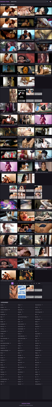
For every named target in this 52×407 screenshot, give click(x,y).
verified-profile (39, 350)
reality (37, 321)
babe (2, 317)
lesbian (20, 343)
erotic (2, 355)
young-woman (39, 384)
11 (31, 283)
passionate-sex (39, 305)
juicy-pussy (21, 331)
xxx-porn (38, 379)
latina (20, 341)
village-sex (38, 355)
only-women (21, 372)
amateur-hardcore (5, 309)
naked (20, 360)
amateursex (3, 314)
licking (20, 345)
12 (34, 283)
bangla (3, 321)
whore (37, 365)
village (37, 353)
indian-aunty (21, 326)
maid (20, 348)
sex (37, 329)
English (50, 1)
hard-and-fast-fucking (23, 317)
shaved (37, 336)
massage (20, 355)
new (20, 365)
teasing (37, 348)
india (20, 319)
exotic (2, 362)
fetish (2, 369)
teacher (37, 345)
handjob (21, 312)
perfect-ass (38, 309)
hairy (20, 307)
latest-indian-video (22, 338)
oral (19, 374)
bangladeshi (3, 324)
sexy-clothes (38, 333)
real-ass (38, 317)
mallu (20, 353)
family (2, 365)
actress (2, 305)
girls (2, 384)
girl (2, 377)
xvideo (37, 372)
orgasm (20, 377)
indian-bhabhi (22, 329)
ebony (2, 353)
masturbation (21, 357)
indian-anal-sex (22, 324)
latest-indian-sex (22, 336)
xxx (37, 377)
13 (36, 283)
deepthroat (3, 348)
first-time (3, 374)
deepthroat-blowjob (5, 350)
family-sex (3, 367)
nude (20, 369)
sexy (37, 331)
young (37, 381)
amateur (3, 307)
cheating (3, 329)
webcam (37, 357)
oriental (20, 379)
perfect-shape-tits (39, 312)
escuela (2, 357)
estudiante (3, 360)
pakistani (21, 384)
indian (20, 321)
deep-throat (4, 345)
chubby (2, 333)
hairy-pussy (21, 309)
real (37, 314)
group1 (20, 305)
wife (37, 367)
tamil (37, 341)
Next (39, 283)
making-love (21, 350)
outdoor (20, 381)
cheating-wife (4, 331)
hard (20, 314)
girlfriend (3, 381)
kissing (20, 333)
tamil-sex (38, 343)
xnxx (37, 369)
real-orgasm (39, 319)
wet (37, 360)
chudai (3, 336)
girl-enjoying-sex (4, 379)
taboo (37, 338)
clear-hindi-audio (4, 338)
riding (37, 324)
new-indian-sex (22, 367)
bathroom (3, 326)
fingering (3, 372)
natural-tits (21, 362)
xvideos (37, 374)
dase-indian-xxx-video (5, 343)
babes (2, 319)
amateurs (3, 312)
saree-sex (38, 326)
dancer (2, 341)
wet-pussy (38, 362)
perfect (37, 307)
